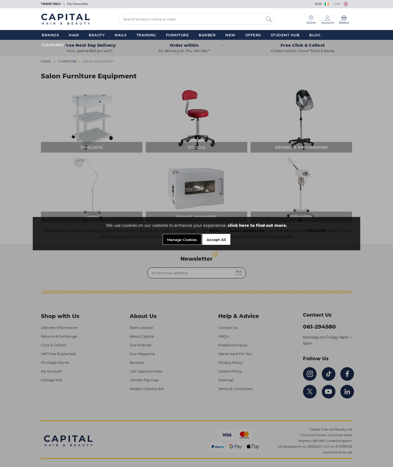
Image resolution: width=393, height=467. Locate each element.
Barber (207, 35)
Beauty (97, 35)
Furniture (177, 35)
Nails (121, 35)
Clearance (54, 45)
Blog (314, 35)
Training (146, 35)
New (230, 35)
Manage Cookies (182, 239)
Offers (253, 35)
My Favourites (77, 4)
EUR (322, 4)
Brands (50, 35)
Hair (74, 35)
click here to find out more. (257, 225)
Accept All (216, 239)
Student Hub (285, 35)
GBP (341, 4)
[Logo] (65, 19)
